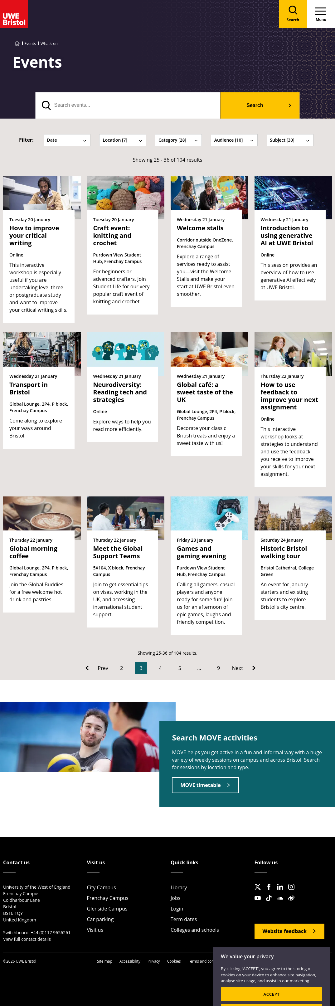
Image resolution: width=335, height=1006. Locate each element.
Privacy (154, 961)
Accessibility (129, 961)
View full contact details (27, 939)
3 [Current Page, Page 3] (140, 668)
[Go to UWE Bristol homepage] (17, 43)
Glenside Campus (107, 908)
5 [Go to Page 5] (179, 668)
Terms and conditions (207, 961)
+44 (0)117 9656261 (51, 932)
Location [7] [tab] (123, 140)
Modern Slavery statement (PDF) (297, 961)
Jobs (175, 898)
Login (177, 908)
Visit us (95, 929)
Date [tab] (67, 140)
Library (179, 887)
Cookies (174, 961)
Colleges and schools (195, 929)
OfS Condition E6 (247, 961)
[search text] (128, 105)
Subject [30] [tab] (290, 140)
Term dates (184, 919)
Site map (104, 961)
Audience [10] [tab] (234, 140)
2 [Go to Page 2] (121, 668)
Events (30, 43)
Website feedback (285, 931)
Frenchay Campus (108, 898)
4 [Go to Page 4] (160, 668)
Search (254, 105)
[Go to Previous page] (96, 668)
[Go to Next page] (243, 668)
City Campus (101, 887)
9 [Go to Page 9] (218, 668)
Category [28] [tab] (178, 140)
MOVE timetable (200, 785)
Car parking (100, 919)
